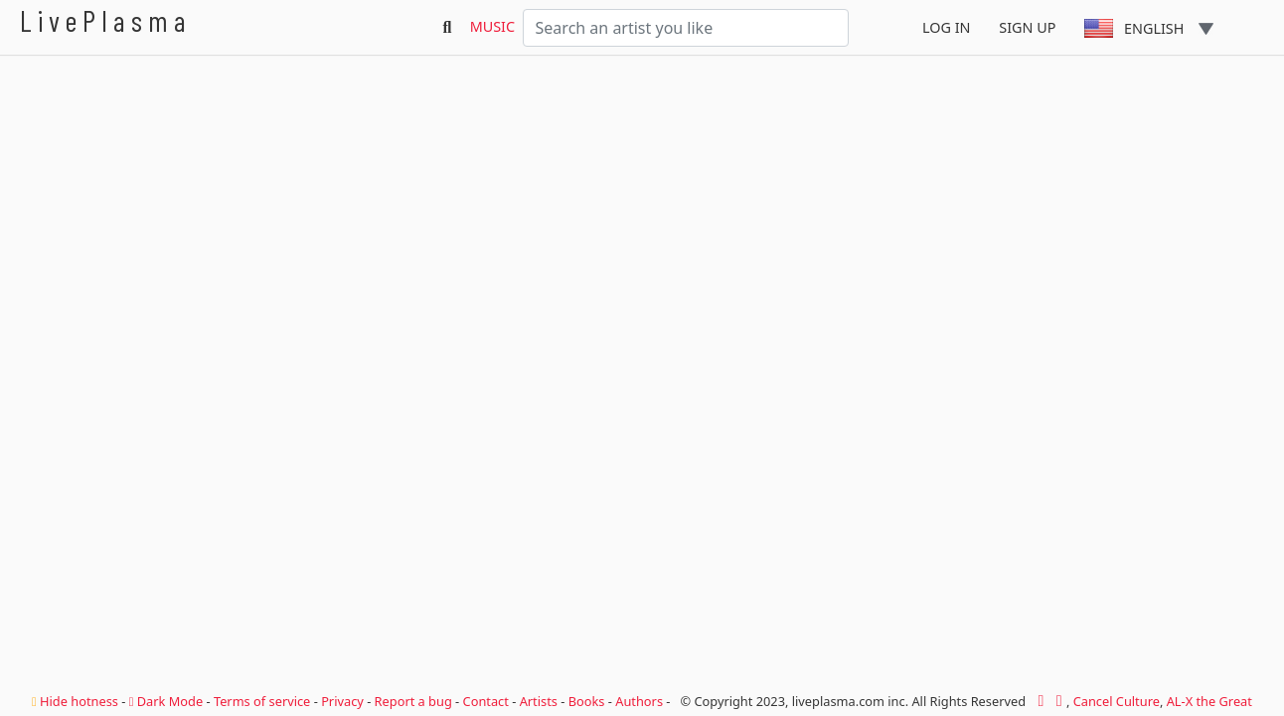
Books (586, 701)
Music (492, 26)
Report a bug (413, 701)
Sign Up (1027, 27)
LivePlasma (106, 20)
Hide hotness (75, 701)
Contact (486, 701)
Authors (639, 701)
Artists (539, 701)
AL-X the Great (1209, 701)
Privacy (342, 701)
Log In (946, 27)
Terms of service (262, 701)
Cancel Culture (1116, 701)
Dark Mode (166, 701)
